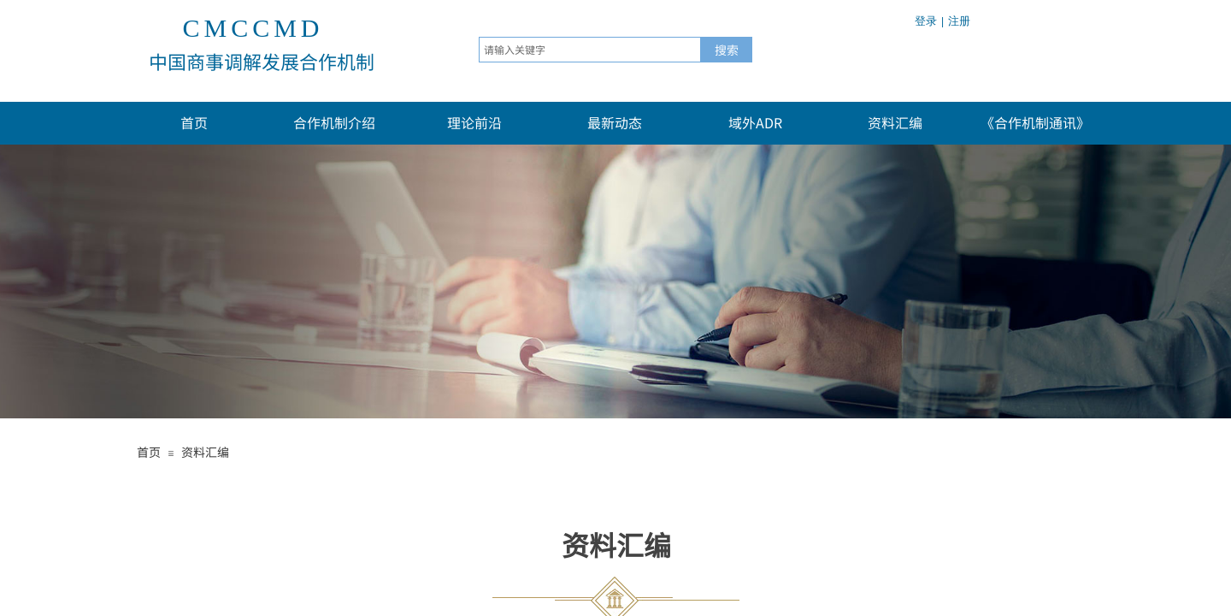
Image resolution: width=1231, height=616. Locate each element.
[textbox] (590, 49)
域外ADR (755, 122)
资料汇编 (895, 122)
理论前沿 (474, 122)
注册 (959, 21)
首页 (194, 122)
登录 (926, 21)
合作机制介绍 (334, 122)
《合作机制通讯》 (1035, 122)
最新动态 (614, 122)
